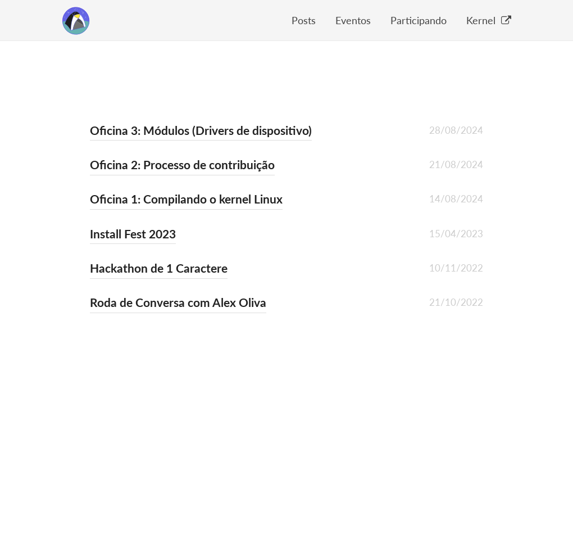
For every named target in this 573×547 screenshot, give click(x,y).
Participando (418, 20)
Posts (304, 20)
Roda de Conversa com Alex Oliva (178, 302)
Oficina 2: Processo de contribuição (182, 164)
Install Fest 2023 (133, 234)
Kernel (488, 20)
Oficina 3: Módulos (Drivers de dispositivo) (201, 130)
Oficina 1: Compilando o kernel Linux (186, 199)
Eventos (353, 20)
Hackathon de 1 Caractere (159, 268)
